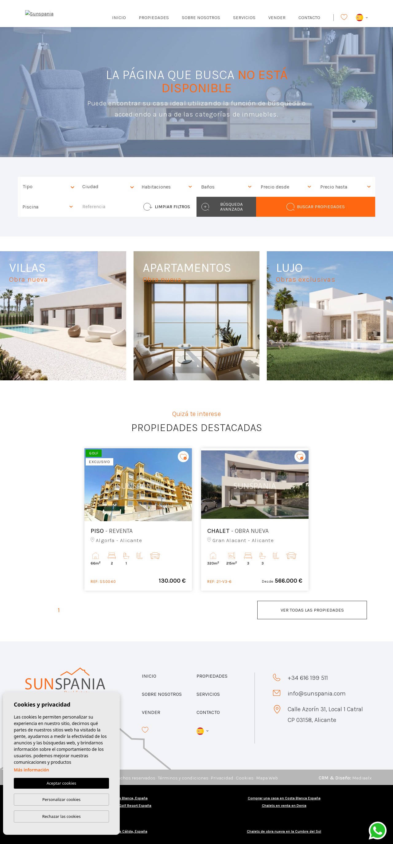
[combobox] (47, 187)
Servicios (244, 17)
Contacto (309, 17)
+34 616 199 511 (308, 677)
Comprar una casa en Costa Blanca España (284, 798)
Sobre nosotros (201, 17)
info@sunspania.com (317, 693)
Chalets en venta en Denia (284, 805)
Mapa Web (267, 778)
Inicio (119, 17)
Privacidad (222, 778)
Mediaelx (362, 778)
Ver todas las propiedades (312, 610)
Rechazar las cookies (61, 816)
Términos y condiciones (183, 778)
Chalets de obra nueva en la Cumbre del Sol (284, 831)
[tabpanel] (138, 519)
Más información (31, 770)
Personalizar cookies (61, 799)
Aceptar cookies (61, 783)
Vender (277, 17)
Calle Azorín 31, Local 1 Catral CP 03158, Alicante (325, 714)
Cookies (245, 778)
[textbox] (49, 186)
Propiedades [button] (154, 17)
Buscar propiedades (315, 207)
